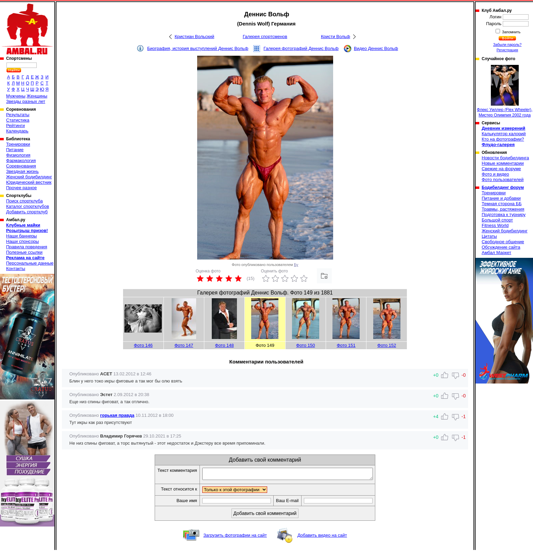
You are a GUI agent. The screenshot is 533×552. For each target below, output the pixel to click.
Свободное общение (503, 241)
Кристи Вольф (335, 36)
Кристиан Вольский (194, 36)
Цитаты (489, 236)
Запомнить (511, 32)
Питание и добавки (501, 198)
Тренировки (18, 144)
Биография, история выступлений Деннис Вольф (197, 48)
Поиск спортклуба (24, 200)
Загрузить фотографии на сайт (235, 537)
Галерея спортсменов (265, 36)
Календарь (17, 130)
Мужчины (15, 96)
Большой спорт (497, 219)
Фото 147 (183, 345)
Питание (14, 149)
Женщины (37, 96)
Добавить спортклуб (27, 211)
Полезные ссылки (24, 252)
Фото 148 (224, 345)
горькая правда (117, 415)
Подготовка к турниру (504, 214)
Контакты (15, 268)
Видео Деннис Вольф (376, 48)
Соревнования (21, 165)
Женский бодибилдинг (29, 176)
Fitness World (495, 225)
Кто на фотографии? (503, 139)
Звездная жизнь (22, 171)
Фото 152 (386, 345)
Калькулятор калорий (504, 133)
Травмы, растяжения (503, 209)
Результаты (17, 114)
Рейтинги (15, 125)
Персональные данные (30, 263)
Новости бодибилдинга (505, 157)
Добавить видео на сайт (322, 537)
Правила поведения (26, 246)
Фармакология (21, 160)
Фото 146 (143, 345)
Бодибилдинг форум (503, 187)
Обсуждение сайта (501, 247)
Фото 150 (305, 345)
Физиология (18, 155)
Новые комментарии (503, 163)
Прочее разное (21, 187)
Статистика (17, 120)
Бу (296, 265)
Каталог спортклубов (27, 206)
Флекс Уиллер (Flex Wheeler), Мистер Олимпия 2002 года (505, 91)
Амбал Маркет (496, 252)
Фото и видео (495, 174)
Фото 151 (346, 345)
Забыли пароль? (507, 44)
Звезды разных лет (25, 101)
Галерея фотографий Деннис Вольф (301, 48)
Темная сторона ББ (502, 203)
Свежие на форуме (501, 168)
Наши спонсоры (22, 241)
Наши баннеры (21, 235)
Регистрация (507, 50)
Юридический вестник (28, 182)
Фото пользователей (502, 179)
